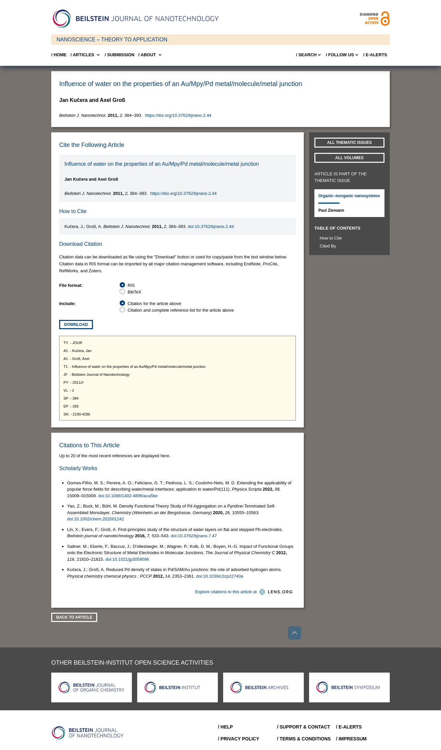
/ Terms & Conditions (304, 738)
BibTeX (134, 291)
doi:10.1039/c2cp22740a (219, 576)
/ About (151, 55)
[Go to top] (294, 633)
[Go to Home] (89, 733)
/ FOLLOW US (342, 55)
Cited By (328, 245)
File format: (71, 285)
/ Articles (85, 55)
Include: (67, 303)
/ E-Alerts (375, 54)
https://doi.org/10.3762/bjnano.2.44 (178, 115)
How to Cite (331, 238)
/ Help (225, 726)
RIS (131, 285)
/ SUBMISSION (120, 54)
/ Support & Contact (303, 726)
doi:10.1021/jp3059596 (127, 559)
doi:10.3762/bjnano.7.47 (194, 535)
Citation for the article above (154, 303)
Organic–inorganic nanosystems (349, 196)
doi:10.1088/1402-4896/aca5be (128, 495)
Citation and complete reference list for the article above (181, 310)
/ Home (58, 54)
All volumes (349, 157)
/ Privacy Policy (238, 738)
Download (76, 324)
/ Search (309, 55)
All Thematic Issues (349, 142)
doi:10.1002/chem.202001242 (95, 518)
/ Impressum (351, 738)
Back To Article (74, 617)
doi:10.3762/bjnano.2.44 (211, 226)
